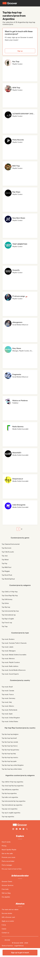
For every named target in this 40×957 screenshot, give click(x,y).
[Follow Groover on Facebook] (16, 829)
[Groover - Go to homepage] (20, 825)
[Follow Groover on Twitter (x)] (27, 829)
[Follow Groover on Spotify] (23, 829)
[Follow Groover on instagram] (13, 829)
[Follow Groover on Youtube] (20, 829)
